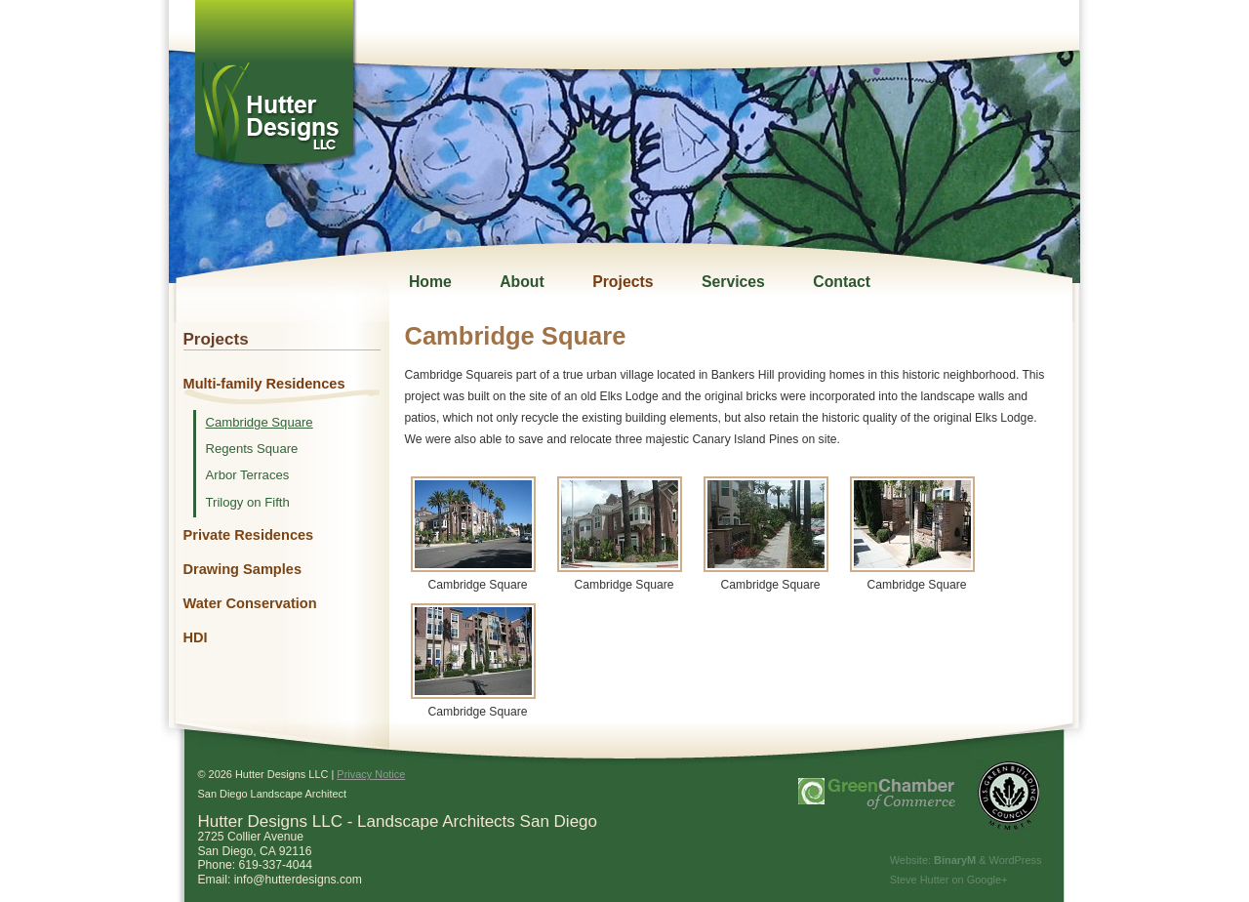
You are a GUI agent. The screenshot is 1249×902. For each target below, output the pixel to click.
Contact (841, 281)
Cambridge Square (259, 423)
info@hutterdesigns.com (298, 879)
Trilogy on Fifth (248, 503)
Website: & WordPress (966, 860)
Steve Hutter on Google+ (949, 879)
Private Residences (248, 535)
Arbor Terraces (248, 475)
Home (430, 281)
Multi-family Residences (264, 383)
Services (733, 281)
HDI (195, 637)
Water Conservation (250, 603)
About (522, 281)
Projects (622, 281)
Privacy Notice (371, 774)
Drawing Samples (242, 569)
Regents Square (252, 449)
